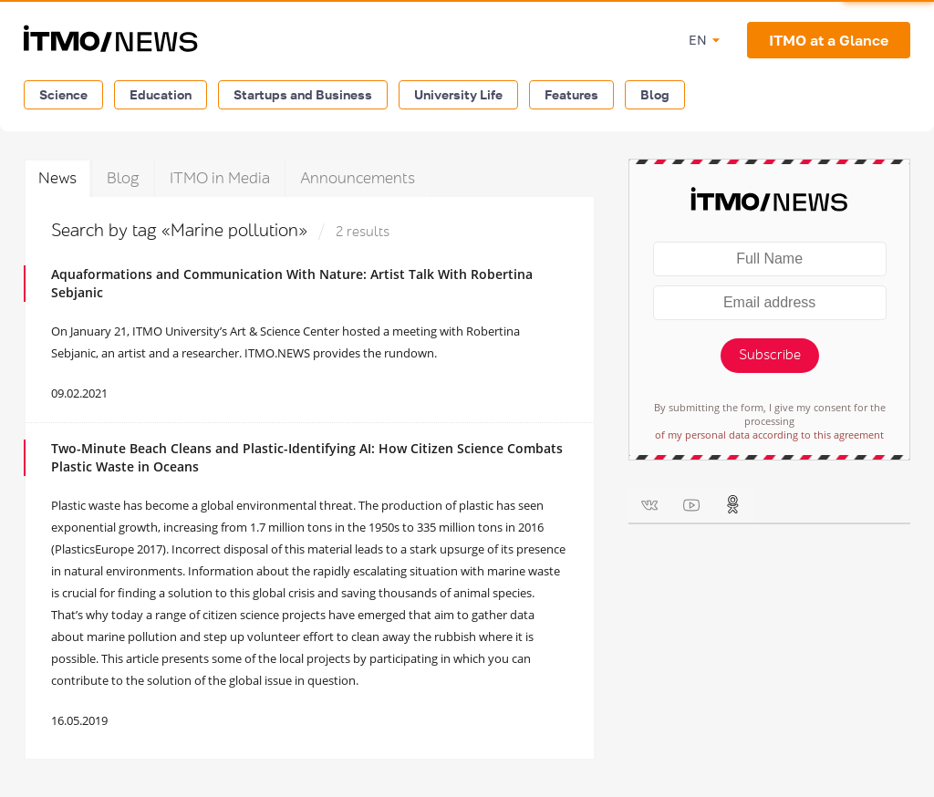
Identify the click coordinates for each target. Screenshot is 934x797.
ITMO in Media (220, 178)
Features (571, 94)
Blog (654, 94)
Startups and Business (303, 94)
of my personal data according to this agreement (769, 434)
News (57, 178)
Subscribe (770, 355)
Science (63, 94)
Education (161, 94)
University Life (458, 94)
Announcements (357, 178)
